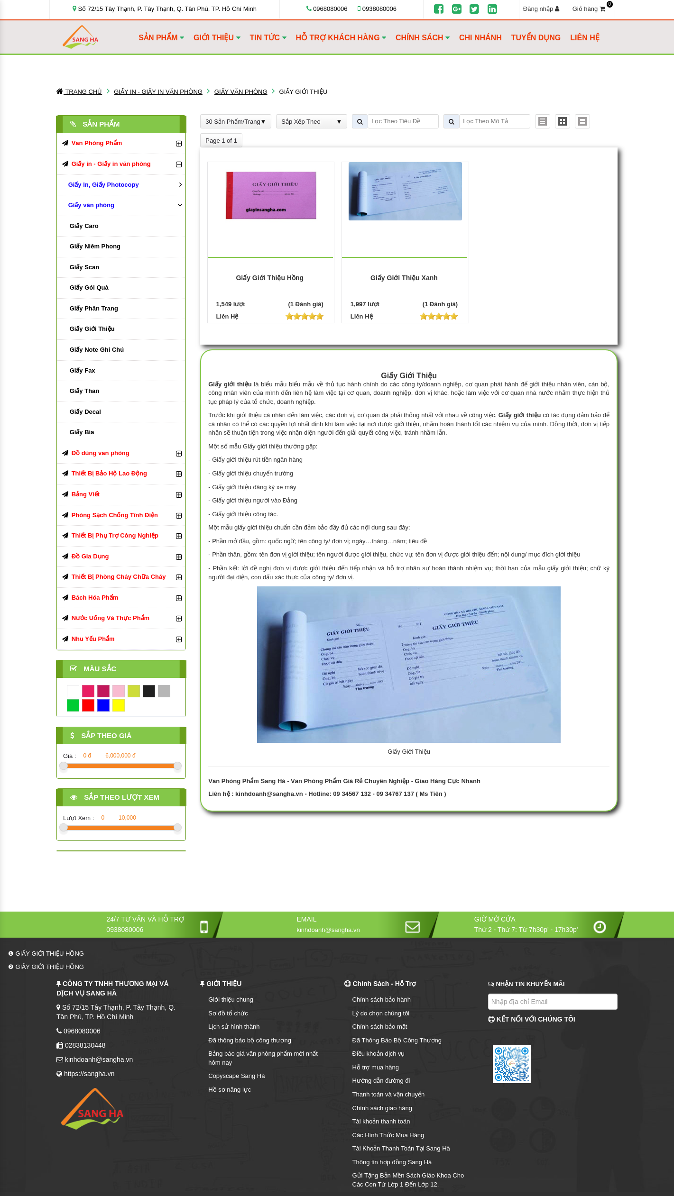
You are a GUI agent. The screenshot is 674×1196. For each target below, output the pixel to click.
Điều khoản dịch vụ (378, 1053)
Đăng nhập (541, 8)
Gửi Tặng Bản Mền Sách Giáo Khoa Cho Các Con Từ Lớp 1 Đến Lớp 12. (408, 1180)
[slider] (304, 316)
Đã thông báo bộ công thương (249, 1040)
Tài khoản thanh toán (381, 1121)
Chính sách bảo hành (381, 999)
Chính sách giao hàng (382, 1108)
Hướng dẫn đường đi (381, 1080)
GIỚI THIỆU (217, 38)
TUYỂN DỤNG (536, 38)
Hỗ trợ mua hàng (375, 1067)
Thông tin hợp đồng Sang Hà (392, 1162)
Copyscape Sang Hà (236, 1075)
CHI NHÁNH (480, 38)
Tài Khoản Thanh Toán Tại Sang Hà (401, 1148)
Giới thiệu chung (230, 999)
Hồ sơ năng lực (229, 1089)
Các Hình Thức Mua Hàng (388, 1135)
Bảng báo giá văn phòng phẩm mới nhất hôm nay (263, 1058)
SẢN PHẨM (161, 38)
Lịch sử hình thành (233, 1026)
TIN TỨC (268, 38)
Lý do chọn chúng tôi (381, 1013)
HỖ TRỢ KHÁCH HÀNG (341, 38)
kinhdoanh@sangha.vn (269, 793)
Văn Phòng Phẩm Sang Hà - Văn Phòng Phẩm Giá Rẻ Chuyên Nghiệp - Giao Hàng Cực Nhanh (344, 781)
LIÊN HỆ (584, 38)
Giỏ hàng (591, 8)
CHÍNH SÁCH (423, 38)
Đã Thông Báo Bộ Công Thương (397, 1040)
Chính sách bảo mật (379, 1026)
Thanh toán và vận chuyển (388, 1094)
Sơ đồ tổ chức (228, 1013)
